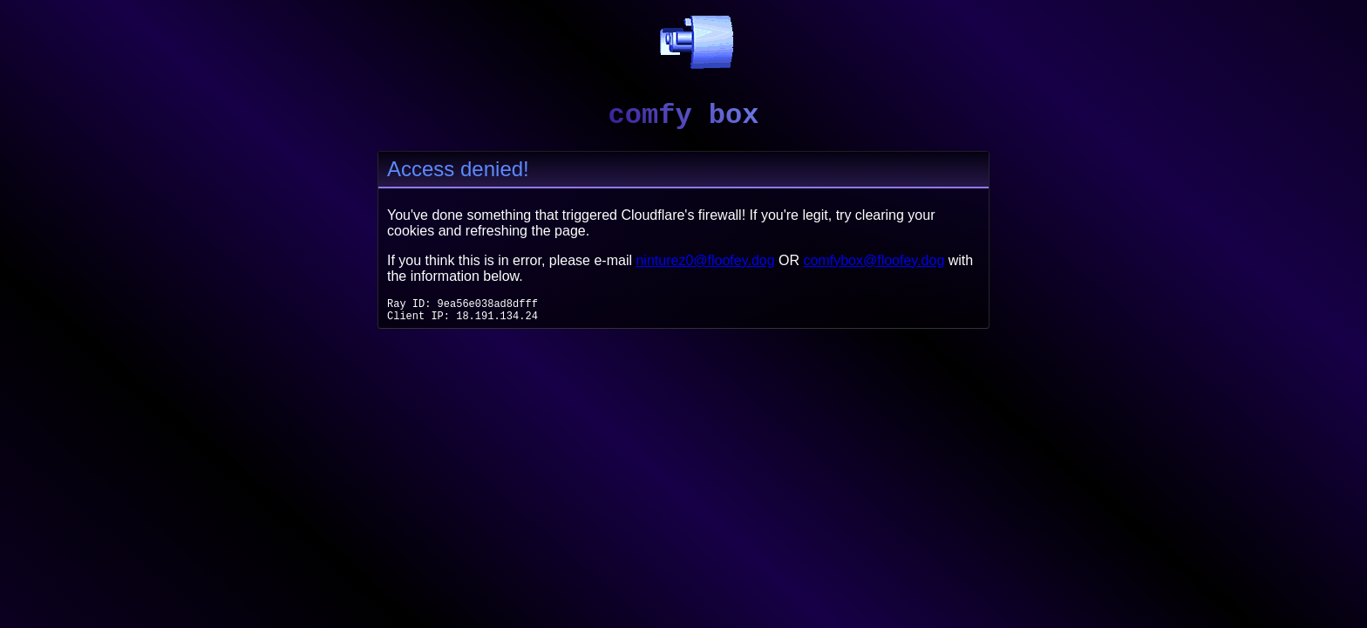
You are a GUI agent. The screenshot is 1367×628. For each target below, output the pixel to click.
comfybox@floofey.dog (874, 260)
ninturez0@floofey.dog (705, 260)
